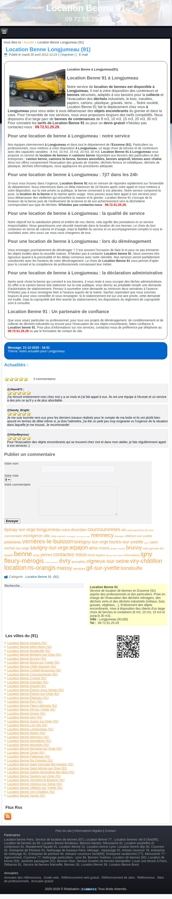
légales (100, 555)
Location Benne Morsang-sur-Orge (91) (34, 748)
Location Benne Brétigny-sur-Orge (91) (34, 654)
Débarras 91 (12, 864)
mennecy (102, 535)
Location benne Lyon (101, 846)
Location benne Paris (19, 839)
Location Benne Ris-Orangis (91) (30, 760)
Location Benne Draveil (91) (26, 686)
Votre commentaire (17, 484)
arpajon (78, 547)
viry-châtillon (146, 560)
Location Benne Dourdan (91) (27, 682)
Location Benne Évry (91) (25, 701)
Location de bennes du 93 (22, 843)
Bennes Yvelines (99, 857)
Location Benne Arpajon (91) (27, 643)
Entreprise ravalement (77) (124, 854)
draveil (113, 548)
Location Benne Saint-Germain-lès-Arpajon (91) (40, 764)
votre (66, 530)
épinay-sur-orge (20, 529)
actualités (78, 562)
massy (64, 568)
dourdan (79, 529)
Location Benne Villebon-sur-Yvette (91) (34, 788)
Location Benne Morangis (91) (28, 745)
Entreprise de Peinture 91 (27, 850)
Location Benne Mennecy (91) (28, 737)
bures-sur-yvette (126, 541)
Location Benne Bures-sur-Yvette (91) (33, 662)
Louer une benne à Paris (149, 861)
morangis (71, 536)
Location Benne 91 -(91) (42, 577)
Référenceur (145, 877)
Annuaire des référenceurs (22, 877)
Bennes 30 (71, 864)
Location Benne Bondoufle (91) (28, 651)
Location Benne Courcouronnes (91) (32, 674)
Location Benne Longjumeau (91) (48, 49)
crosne (121, 548)
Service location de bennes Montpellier (104, 861)
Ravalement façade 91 (41, 846)
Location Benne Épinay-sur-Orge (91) (33, 694)
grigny (146, 543)
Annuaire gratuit (42, 881)
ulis (123, 530)
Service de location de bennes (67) (59, 839)
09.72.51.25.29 (86, 19)
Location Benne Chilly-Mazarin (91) (31, 666)
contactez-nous (69, 554)
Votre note (11, 475)
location (15, 567)
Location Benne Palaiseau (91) (28, 756)
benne (23, 553)
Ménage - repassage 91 (103, 850)
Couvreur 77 (32, 857)
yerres (46, 554)
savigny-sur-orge (49, 548)
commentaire (13, 536)
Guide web (51, 877)
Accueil (29, 42)
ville (46, 536)
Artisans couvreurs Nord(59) (84, 854)
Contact (110, 831)
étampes (119, 536)
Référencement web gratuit (80, 877)
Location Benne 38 (94, 864)
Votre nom (11, 463)
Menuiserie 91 (113, 843)
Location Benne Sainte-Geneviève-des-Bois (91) (40, 772)
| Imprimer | (67, 54)
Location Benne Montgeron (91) (29, 741)
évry (65, 560)
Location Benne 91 (86, 8)
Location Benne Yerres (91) (26, 795)
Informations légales (88, 831)
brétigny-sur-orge (91, 541)
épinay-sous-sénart (114, 555)
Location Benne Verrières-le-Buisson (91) (35, 780)
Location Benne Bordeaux (60, 843)
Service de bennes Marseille (42, 864)
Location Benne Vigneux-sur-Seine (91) (34, 784)
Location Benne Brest (124, 864)
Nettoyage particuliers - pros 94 (64, 857)
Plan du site (63, 831)
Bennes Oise (66, 861)
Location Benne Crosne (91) (26, 678)
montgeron (32, 536)
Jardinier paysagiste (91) (38, 861)
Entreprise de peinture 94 (46, 854)
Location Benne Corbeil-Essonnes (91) (34, 670)
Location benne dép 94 (133, 846)
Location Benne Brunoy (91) (26, 658)
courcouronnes (103, 529)
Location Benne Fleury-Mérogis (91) (32, 705)
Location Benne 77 (99, 839)
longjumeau (49, 529)
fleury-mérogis (24, 560)
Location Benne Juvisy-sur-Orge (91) (32, 721)
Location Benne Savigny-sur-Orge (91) (34, 776)
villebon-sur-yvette (138, 536)
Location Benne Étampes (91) (28, 698)
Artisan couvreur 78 (135, 850)
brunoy (134, 548)
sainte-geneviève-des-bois (140, 530)
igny (146, 554)
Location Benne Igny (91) (24, 717)
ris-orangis (42, 567)
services (79, 568)
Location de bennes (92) (129, 857)
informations (132, 555)
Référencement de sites (118, 877)
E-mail (83, 54)
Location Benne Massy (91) (26, 733)
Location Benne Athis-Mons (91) (29, 647)
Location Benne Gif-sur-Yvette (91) (31, 709)
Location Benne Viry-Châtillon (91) (31, 792)
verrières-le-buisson (47, 541)
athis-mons (99, 548)
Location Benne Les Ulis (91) (27, 725)
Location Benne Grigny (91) (26, 713)
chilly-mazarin (58, 536)
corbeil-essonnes (51, 562)
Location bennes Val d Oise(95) (136, 839)
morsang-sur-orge (83, 537)
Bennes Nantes (90, 843)
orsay (36, 555)
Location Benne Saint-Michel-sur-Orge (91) (37, 768)
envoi (91, 555)
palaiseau (13, 542)
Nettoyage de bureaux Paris (66, 850)
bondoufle (131, 568)
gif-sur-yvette (103, 567)
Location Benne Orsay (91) (26, 752)
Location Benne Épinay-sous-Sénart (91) (35, 690)
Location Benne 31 (72, 846)
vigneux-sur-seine (108, 561)
